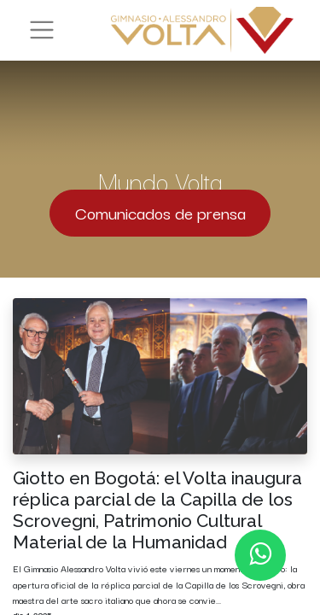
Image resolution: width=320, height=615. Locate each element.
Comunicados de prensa (160, 212)
